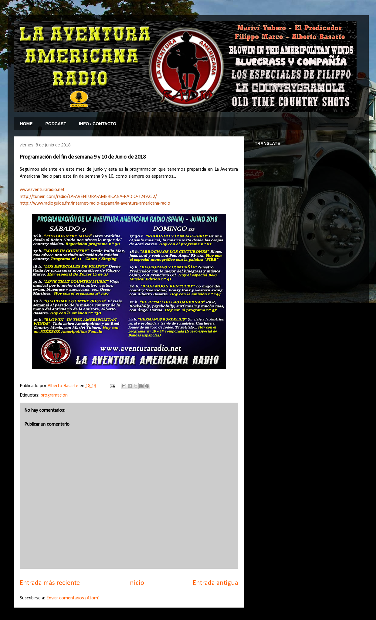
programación (54, 395)
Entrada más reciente (50, 583)
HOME (26, 123)
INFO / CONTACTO (97, 123)
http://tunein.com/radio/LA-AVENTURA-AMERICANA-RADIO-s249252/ (88, 196)
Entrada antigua (215, 583)
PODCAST (56, 123)
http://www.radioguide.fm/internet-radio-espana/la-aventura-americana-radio (95, 203)
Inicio (136, 583)
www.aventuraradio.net (42, 189)
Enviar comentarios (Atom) (73, 598)
